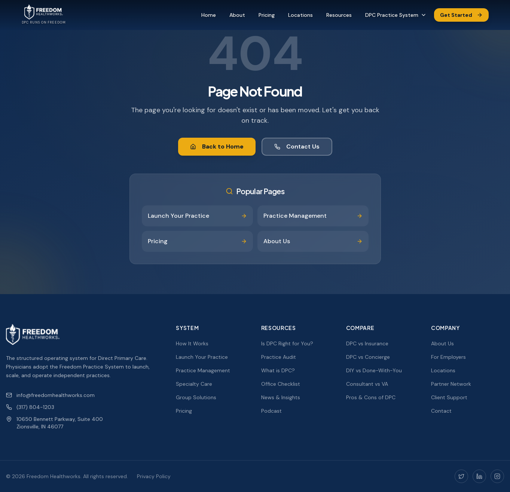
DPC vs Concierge (368, 357)
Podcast (271, 410)
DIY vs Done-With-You (374, 370)
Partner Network (451, 384)
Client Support (449, 397)
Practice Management (203, 370)
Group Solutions (196, 397)
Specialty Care (194, 384)
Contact (441, 410)
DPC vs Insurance (367, 343)
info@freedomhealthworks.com (50, 395)
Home (208, 15)
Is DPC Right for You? (287, 343)
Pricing (267, 15)
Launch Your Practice (202, 357)
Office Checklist (280, 384)
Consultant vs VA (367, 384)
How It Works (192, 343)
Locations (300, 15)
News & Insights (280, 397)
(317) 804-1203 (30, 407)
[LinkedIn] (479, 476)
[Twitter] (461, 476)
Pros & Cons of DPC (371, 397)
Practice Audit (278, 357)
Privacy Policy (154, 476)
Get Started (461, 15)
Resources (339, 15)
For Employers (448, 357)
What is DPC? (278, 370)
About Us (442, 343)
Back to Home (217, 146)
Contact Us (297, 146)
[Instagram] (497, 476)
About (237, 15)
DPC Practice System (396, 15)
